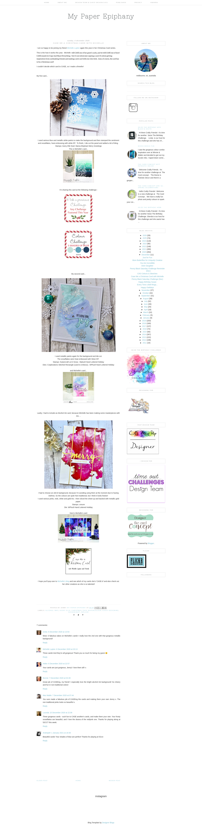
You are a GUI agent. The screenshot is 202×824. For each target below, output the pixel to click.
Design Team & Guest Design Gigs (91, 2)
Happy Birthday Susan (147, 282)
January (146, 318)
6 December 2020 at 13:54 (58, 632)
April (146, 310)
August (146, 299)
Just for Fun (147, 257)
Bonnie (45, 678)
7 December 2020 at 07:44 (63, 695)
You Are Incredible (147, 263)
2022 (144, 246)
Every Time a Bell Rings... (147, 285)
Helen (45, 664)
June (146, 304)
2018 (144, 323)
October (145, 293)
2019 (144, 321)
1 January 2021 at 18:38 (61, 733)
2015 (145, 332)
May (145, 307)
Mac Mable (47, 695)
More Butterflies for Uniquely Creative (147, 260)
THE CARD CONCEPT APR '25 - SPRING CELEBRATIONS (151, 186)
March (145, 312)
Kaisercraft (74, 612)
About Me (62, 2)
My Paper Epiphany (101, 16)
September (145, 296)
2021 (144, 249)
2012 (144, 340)
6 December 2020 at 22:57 (59, 664)
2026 (145, 235)
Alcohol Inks (51, 610)
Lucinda (46, 713)
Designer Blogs (108, 823)
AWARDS (154, 2)
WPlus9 (85, 612)
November (146, 290)
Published (121, 2)
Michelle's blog (63, 581)
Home (46, 2)
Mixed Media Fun (146, 146)
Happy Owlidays (147, 287)
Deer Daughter (147, 266)
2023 (145, 244)
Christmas (77, 610)
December (146, 255)
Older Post (42, 780)
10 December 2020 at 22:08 (61, 713)
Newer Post (114, 780)
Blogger (151, 543)
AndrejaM (46, 733)
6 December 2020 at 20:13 (67, 649)
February (146, 315)
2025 (145, 238)
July (145, 301)
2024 (144, 241)
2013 (144, 337)
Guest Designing (110, 610)
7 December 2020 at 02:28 (60, 678)
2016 (145, 329)
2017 (144, 326)
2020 (144, 252)
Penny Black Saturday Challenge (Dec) (147, 279)
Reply (45, 643)
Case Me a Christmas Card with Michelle (147, 276)
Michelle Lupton (73, 48)
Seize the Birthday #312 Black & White (149, 128)
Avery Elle (65, 610)
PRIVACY (138, 2)
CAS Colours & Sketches (147, 274)
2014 (144, 334)
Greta (45, 632)
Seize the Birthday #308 (149, 207)
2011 (145, 343)
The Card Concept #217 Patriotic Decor (149, 165)
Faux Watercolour (92, 610)
